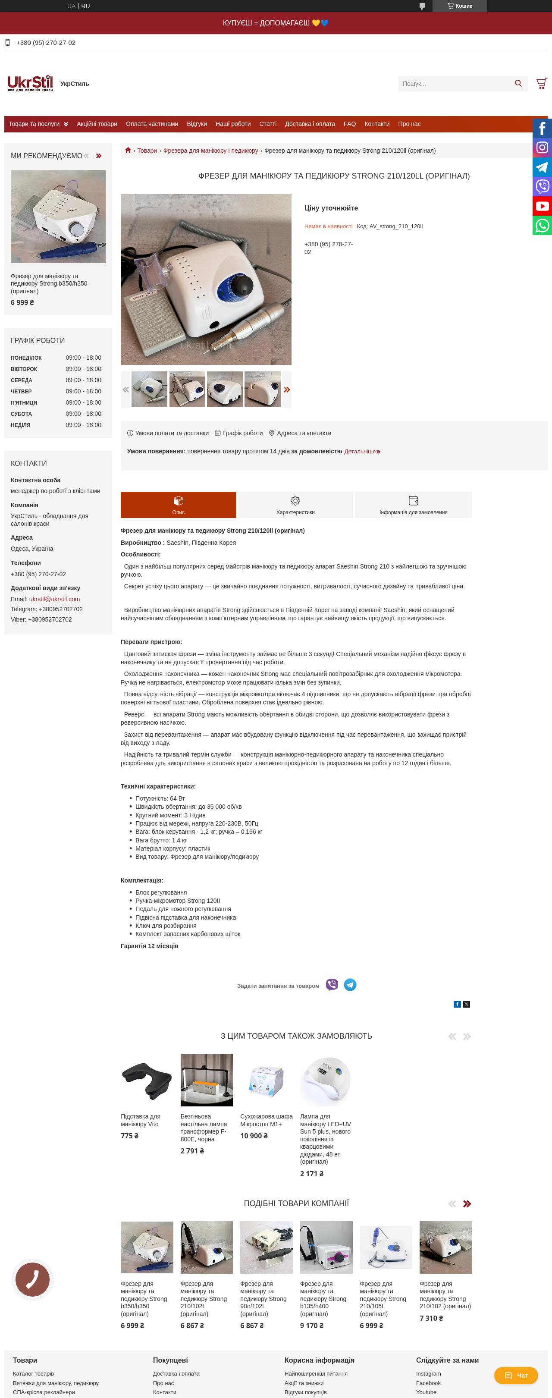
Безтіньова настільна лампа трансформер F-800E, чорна (204, 1128)
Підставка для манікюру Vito (140, 1120)
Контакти (376, 123)
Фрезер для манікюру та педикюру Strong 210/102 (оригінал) (445, 1295)
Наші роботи (233, 123)
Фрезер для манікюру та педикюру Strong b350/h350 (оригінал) (144, 1298)
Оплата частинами (152, 123)
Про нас (409, 123)
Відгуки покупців (306, 1392)
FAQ (350, 123)
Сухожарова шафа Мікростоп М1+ (266, 1120)
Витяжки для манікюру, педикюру (56, 1383)
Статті (268, 123)
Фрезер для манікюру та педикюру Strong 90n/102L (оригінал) (263, 1298)
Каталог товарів (33, 1373)
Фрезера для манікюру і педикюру (210, 150)
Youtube (426, 1392)
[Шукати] (518, 83)
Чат (516, 1375)
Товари (147, 150)
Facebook (428, 1383)
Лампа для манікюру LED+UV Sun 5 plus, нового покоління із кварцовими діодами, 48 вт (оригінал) (325, 1139)
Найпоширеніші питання (316, 1373)
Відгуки (197, 123)
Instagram (428, 1373)
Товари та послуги (34, 123)
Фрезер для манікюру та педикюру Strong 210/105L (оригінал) (383, 1298)
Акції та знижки (304, 1383)
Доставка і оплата (310, 123)
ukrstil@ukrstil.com (54, 599)
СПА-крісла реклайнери (44, 1392)
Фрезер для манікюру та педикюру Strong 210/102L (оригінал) (204, 1298)
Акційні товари (97, 123)
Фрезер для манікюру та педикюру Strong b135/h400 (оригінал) (323, 1298)
